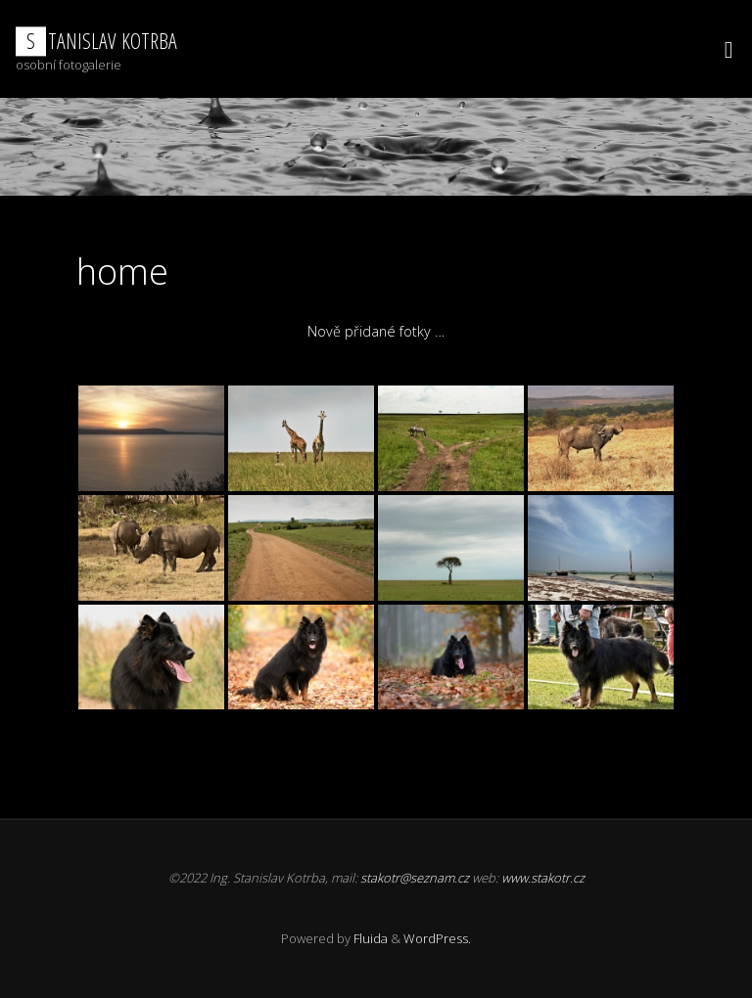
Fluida (369, 938)
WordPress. (437, 938)
